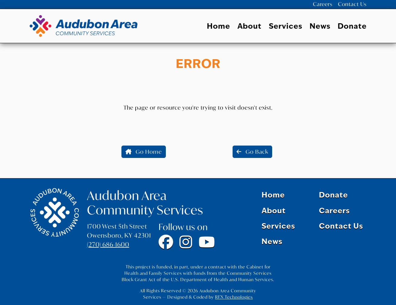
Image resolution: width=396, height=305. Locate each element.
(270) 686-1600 (108, 245)
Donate (352, 27)
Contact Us (353, 5)
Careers (325, 5)
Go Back (252, 152)
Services (285, 27)
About (249, 27)
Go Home (143, 152)
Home (218, 27)
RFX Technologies (234, 297)
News (320, 27)
